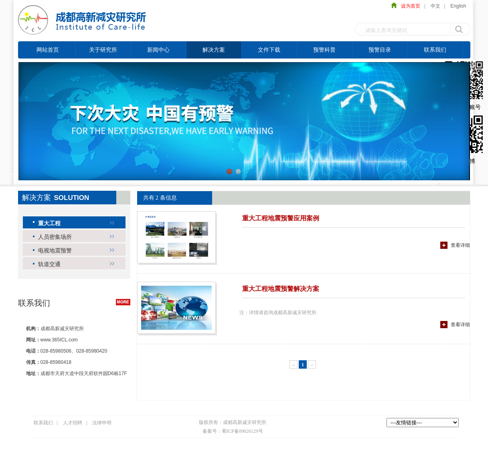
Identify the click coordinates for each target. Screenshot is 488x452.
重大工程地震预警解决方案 (280, 288)
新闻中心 (158, 49)
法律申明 (101, 423)
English (458, 6)
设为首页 (408, 6)
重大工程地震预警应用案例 (280, 218)
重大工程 (49, 223)
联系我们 (435, 49)
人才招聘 (72, 423)
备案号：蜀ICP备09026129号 (232, 431)
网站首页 (47, 49)
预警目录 (380, 49)
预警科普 (324, 49)
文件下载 (269, 49)
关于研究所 (103, 49)
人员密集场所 (55, 237)
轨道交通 (49, 264)
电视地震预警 (55, 250)
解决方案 (213, 49)
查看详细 (460, 245)
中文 (435, 6)
